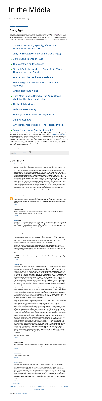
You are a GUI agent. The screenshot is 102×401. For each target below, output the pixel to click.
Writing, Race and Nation (26, 91)
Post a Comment (16, 383)
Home (39, 386)
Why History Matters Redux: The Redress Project (38, 125)
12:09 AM (16, 229)
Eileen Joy (16, 164)
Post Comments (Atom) (22, 393)
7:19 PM (16, 348)
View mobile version (39, 389)
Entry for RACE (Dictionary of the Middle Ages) (37, 53)
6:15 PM (16, 204)
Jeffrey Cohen (17, 196)
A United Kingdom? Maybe (58, 134)
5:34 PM (16, 337)
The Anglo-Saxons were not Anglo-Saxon (34, 114)
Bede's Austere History (24, 109)
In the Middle (29, 10)
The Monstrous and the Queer (28, 64)
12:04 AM (16, 357)
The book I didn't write (24, 104)
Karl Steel (16, 362)
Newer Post (13, 386)
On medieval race (22, 119)
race (15, 153)
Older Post (65, 386)
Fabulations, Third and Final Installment (33, 77)
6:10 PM (16, 191)
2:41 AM (16, 259)
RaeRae (16, 220)
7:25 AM (16, 380)
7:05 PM (16, 215)
